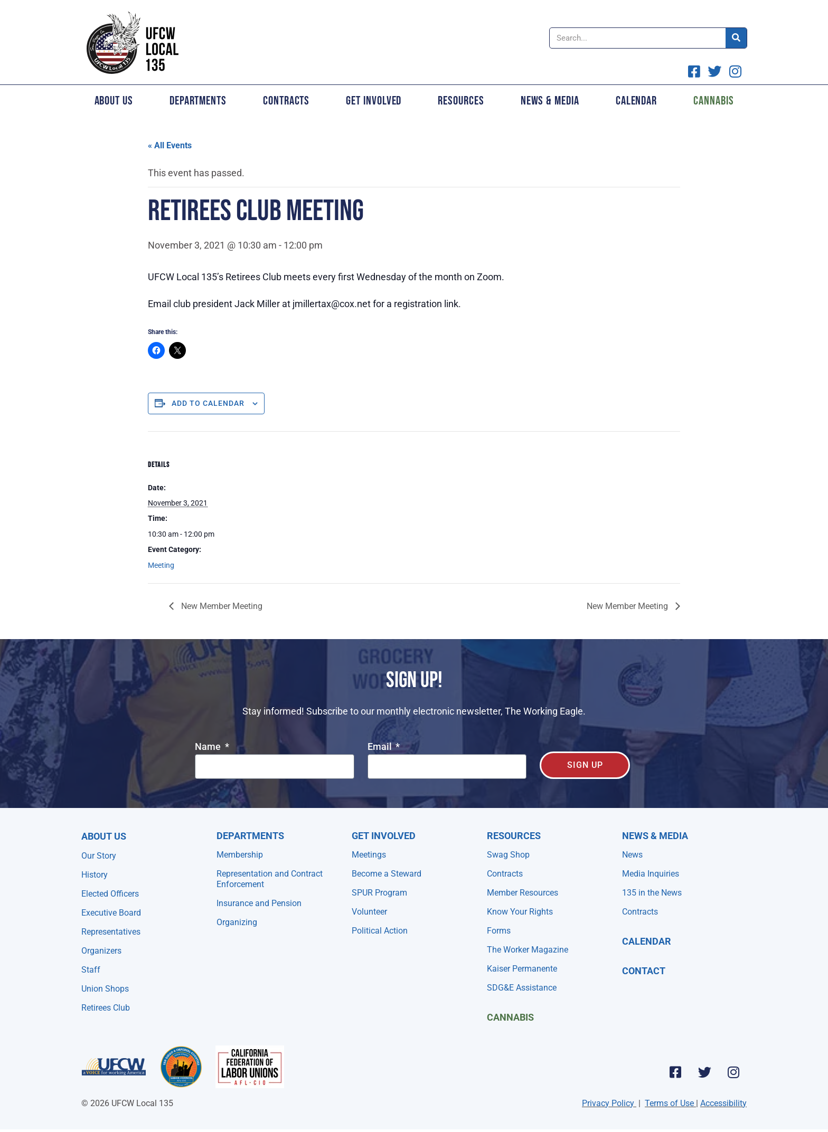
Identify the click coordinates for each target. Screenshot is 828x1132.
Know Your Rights (520, 912)
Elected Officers (110, 894)
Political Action (380, 931)
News (632, 855)
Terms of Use (669, 1103)
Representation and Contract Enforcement (270, 879)
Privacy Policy (608, 1103)
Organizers (101, 951)
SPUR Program (379, 893)
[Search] (736, 38)
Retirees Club (105, 1008)
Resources (461, 101)
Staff (90, 970)
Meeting (161, 565)
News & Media (550, 101)
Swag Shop (508, 855)
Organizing (237, 922)
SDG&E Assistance (522, 988)
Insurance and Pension (259, 903)
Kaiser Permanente (522, 969)
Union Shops (105, 989)
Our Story (98, 856)
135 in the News (652, 893)
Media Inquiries (650, 874)
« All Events (170, 145)
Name (209, 747)
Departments (198, 101)
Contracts (286, 101)
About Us (114, 101)
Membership (240, 855)
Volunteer (369, 912)
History (94, 875)
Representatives (110, 932)
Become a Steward (386, 874)
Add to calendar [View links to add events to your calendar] (208, 403)
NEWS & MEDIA (655, 835)
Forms (499, 931)
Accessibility (723, 1103)
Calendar (636, 101)
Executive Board (111, 913)
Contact (643, 970)
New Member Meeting (220, 606)
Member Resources (522, 893)
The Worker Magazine (527, 950)
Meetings (369, 855)
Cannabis (713, 101)
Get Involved (373, 101)
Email (381, 747)
